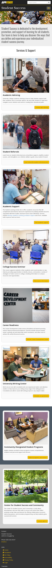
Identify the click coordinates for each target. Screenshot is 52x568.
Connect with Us (42, 521)
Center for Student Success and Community (24, 505)
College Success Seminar (14, 267)
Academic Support (11, 206)
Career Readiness (11, 325)
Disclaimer (7, 552)
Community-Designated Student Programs (23, 447)
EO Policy (6, 555)
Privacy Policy (8, 560)
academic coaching (18, 215)
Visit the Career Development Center (37, 339)
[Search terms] (37, 2)
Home (5, 550)
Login (5, 562)
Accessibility (7, 557)
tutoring (9, 215)
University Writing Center (14, 383)
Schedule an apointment (41, 396)
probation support (29, 215)
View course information (41, 281)
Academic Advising (11, 95)
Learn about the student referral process (36, 162)
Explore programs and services (38, 457)
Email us (4, 542)
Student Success (13, 8)
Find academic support (41, 222)
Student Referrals (11, 152)
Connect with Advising (41, 107)
